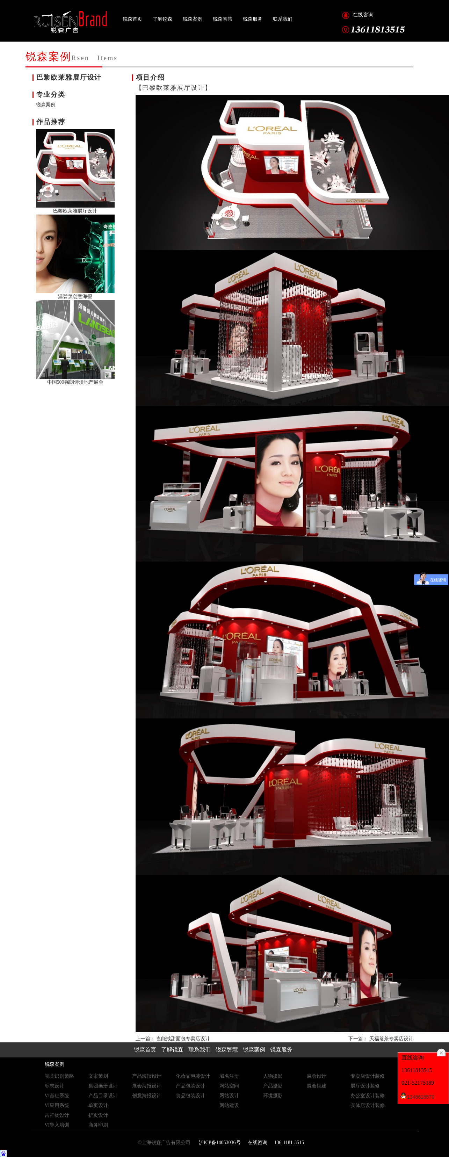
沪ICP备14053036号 (218, 1142)
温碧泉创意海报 (75, 296)
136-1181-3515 (289, 1142)
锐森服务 (252, 18)
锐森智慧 (222, 18)
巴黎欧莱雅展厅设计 (75, 211)
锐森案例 (192, 18)
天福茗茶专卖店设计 (391, 1038)
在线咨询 (363, 14)
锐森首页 (132, 18)
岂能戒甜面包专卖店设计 (183, 1038)
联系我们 (282, 18)
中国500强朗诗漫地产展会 (75, 382)
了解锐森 (162, 18)
